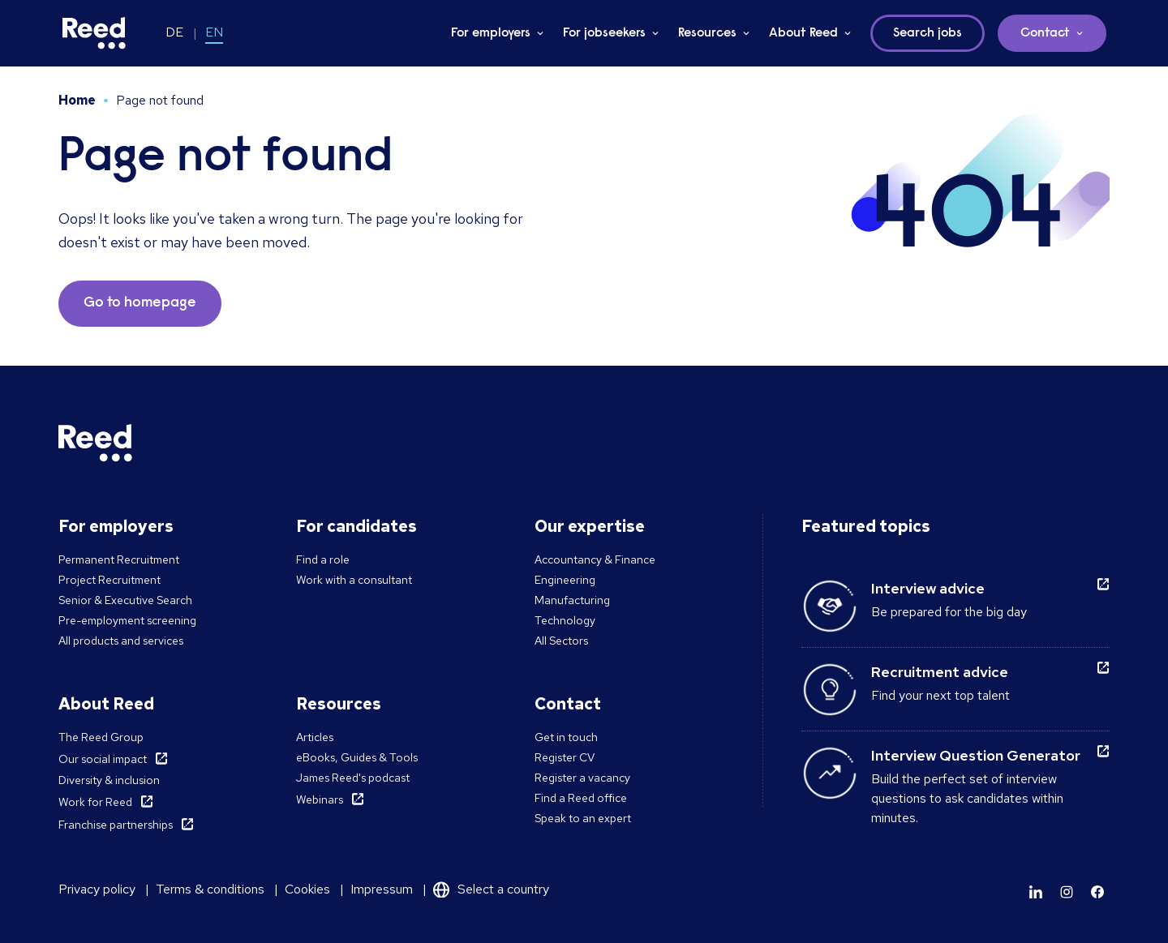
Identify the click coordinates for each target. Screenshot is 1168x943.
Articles (314, 737)
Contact (1045, 33)
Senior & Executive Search (125, 600)
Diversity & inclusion (109, 780)
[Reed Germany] (94, 33)
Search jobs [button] (927, 33)
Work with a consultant (354, 579)
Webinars (319, 799)
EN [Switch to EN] (214, 32)
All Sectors (561, 640)
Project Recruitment (109, 579)
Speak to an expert (583, 818)
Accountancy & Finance (595, 559)
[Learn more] (1036, 892)
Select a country (503, 889)
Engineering (565, 579)
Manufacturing (572, 600)
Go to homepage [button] (140, 303)
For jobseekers (604, 33)
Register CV (565, 757)
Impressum (381, 889)
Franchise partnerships (115, 824)
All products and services (120, 640)
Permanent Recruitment (118, 559)
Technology (565, 620)
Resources (707, 33)
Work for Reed (95, 802)
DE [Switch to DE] (174, 32)
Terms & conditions (210, 889)
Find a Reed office (581, 798)
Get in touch (566, 737)
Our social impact (102, 759)
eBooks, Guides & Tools (357, 757)
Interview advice (928, 588)
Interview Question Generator (975, 755)
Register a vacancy (582, 777)
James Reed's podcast (353, 777)
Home (77, 100)
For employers (490, 33)
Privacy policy (96, 889)
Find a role (323, 559)
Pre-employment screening (127, 620)
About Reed (803, 33)
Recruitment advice (939, 671)
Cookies (307, 889)
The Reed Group (101, 737)
